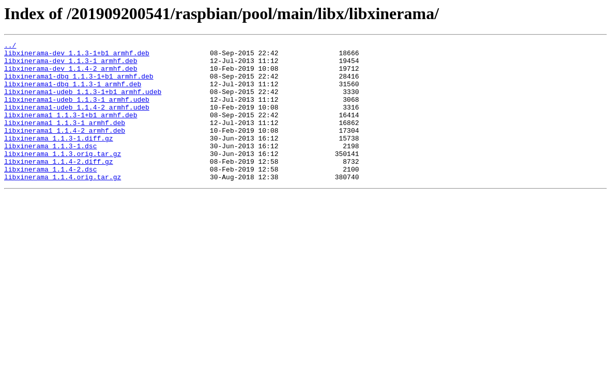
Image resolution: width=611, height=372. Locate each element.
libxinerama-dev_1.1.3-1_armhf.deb (70, 65)
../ (10, 46)
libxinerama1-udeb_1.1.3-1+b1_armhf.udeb (82, 102)
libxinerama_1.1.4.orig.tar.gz (62, 204)
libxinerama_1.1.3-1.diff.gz (58, 158)
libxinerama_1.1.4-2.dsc (50, 195)
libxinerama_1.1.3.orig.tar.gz (62, 176)
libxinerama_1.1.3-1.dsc (50, 167)
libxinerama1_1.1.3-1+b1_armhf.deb (70, 130)
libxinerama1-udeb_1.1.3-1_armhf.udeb (76, 111)
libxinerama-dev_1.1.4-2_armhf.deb (70, 74)
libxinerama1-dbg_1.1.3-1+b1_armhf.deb (79, 83)
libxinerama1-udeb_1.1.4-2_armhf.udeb (76, 121)
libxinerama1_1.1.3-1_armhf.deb (64, 139)
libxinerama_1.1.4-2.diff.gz (58, 186)
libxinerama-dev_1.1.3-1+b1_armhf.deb (76, 55)
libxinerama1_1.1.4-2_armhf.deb (64, 148)
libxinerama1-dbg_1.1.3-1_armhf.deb (72, 93)
